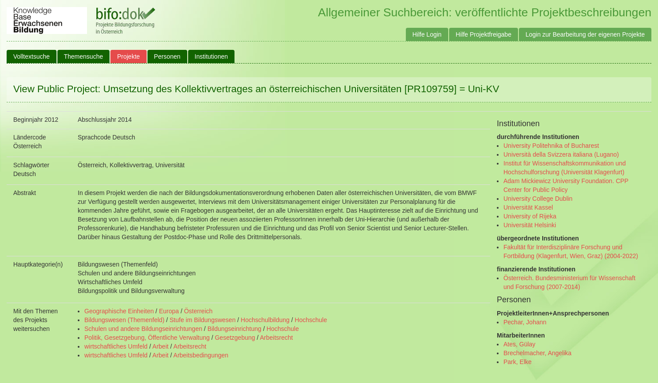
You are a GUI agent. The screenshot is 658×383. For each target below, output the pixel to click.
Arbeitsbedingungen (201, 355)
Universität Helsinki (529, 225)
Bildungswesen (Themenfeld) (124, 319)
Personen (167, 56)
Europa (169, 311)
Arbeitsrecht (276, 337)
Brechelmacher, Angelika (537, 353)
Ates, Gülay (519, 344)
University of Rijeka (529, 216)
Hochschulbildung (265, 319)
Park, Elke (517, 361)
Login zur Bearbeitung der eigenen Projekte (585, 34)
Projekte (128, 56)
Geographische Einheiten (119, 311)
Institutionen (211, 56)
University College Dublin (537, 198)
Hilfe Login (427, 34)
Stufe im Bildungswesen (202, 319)
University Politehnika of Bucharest (551, 145)
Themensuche (83, 56)
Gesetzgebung (235, 337)
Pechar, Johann (524, 322)
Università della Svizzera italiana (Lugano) (561, 154)
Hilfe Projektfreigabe (483, 34)
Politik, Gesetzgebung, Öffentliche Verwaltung (147, 337)
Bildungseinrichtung (234, 328)
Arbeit (160, 346)
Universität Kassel (528, 207)
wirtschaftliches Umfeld (115, 346)
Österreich (198, 311)
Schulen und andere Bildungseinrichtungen (143, 328)
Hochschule (311, 319)
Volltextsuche (31, 56)
